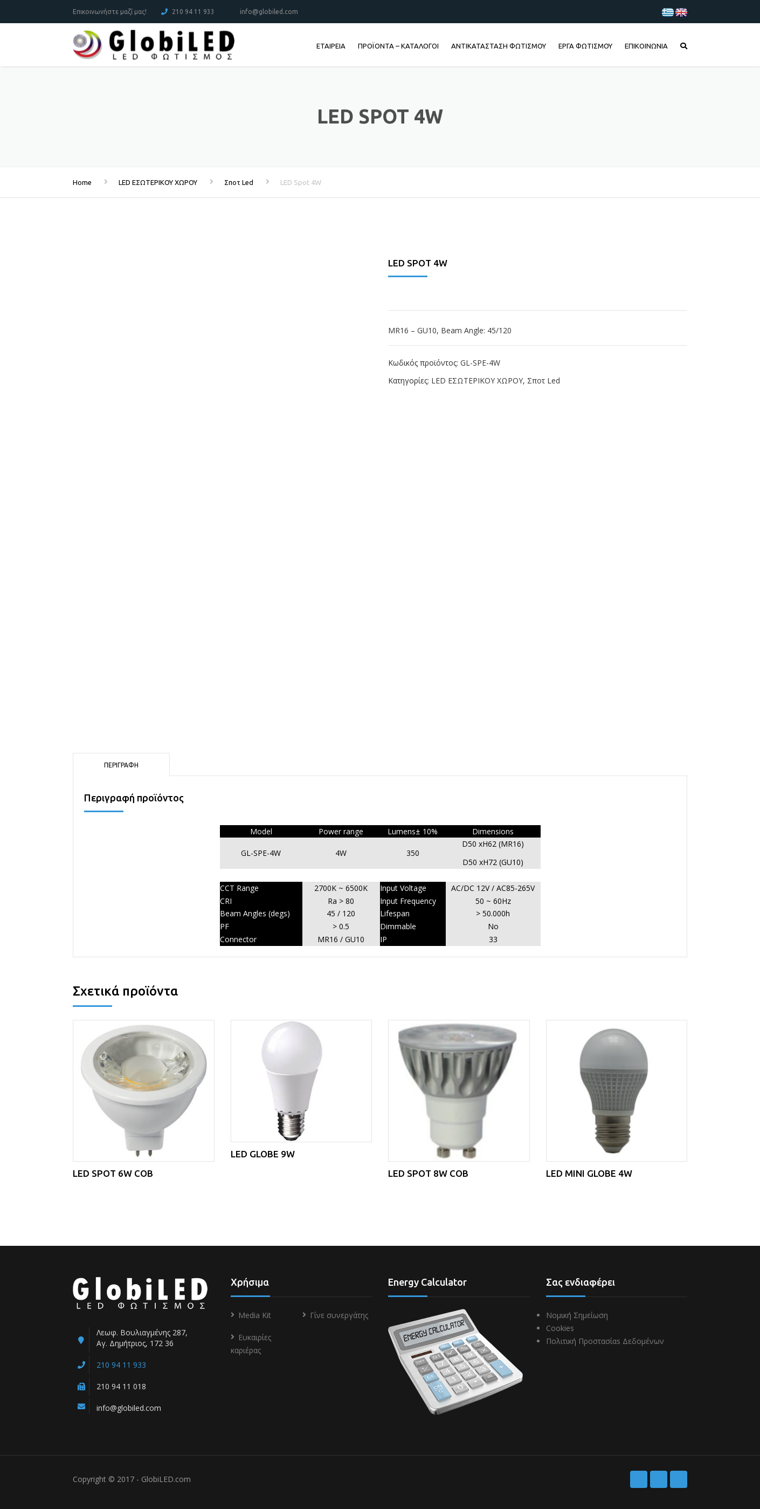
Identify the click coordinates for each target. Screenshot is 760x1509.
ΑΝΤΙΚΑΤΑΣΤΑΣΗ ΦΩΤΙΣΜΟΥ (498, 46)
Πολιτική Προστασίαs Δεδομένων (605, 1341)
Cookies (560, 1328)
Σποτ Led (238, 182)
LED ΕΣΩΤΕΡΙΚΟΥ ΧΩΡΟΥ (158, 182)
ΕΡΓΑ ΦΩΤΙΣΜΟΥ (585, 46)
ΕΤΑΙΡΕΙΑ (331, 46)
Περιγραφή (121, 765)
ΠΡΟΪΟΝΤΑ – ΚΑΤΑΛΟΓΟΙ (398, 46)
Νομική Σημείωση (577, 1315)
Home (82, 182)
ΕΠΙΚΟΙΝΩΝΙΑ (646, 46)
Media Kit (254, 1315)
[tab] (121, 764)
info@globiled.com (269, 11)
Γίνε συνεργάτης (339, 1315)
